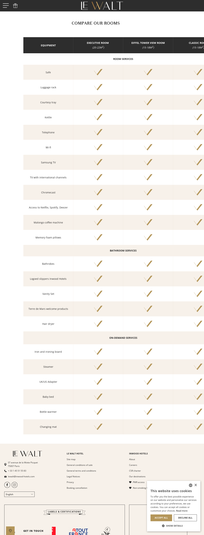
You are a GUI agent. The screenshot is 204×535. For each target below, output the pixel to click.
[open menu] (6, 5)
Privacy (70, 482)
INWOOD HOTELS (138, 453)
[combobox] (190, 485)
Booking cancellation (77, 487)
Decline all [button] (185, 517)
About (132, 459)
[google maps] (10, 530)
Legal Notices (73, 476)
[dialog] (173, 506)
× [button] (195, 485)
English (19, 494)
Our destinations (137, 476)
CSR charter (135, 470)
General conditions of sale (80, 465)
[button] (174, 526)
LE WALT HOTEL (75, 453)
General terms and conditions (81, 470)
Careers (133, 465)
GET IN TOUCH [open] (117, 530)
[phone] (15, 6)
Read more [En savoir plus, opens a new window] (182, 510)
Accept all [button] (161, 517)
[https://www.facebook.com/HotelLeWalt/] (7, 487)
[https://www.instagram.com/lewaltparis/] (14, 487)
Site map (71, 459)
